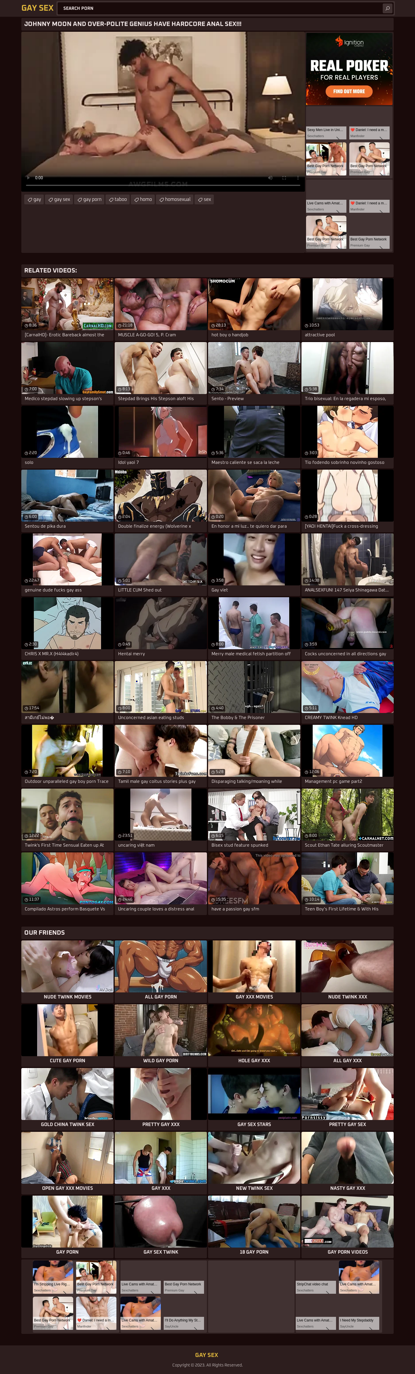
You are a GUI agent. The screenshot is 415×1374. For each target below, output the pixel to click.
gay (37, 199)
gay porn (92, 199)
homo (146, 199)
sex (207, 199)
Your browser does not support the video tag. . (163, 112)
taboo (121, 199)
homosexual (177, 199)
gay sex (62, 199)
